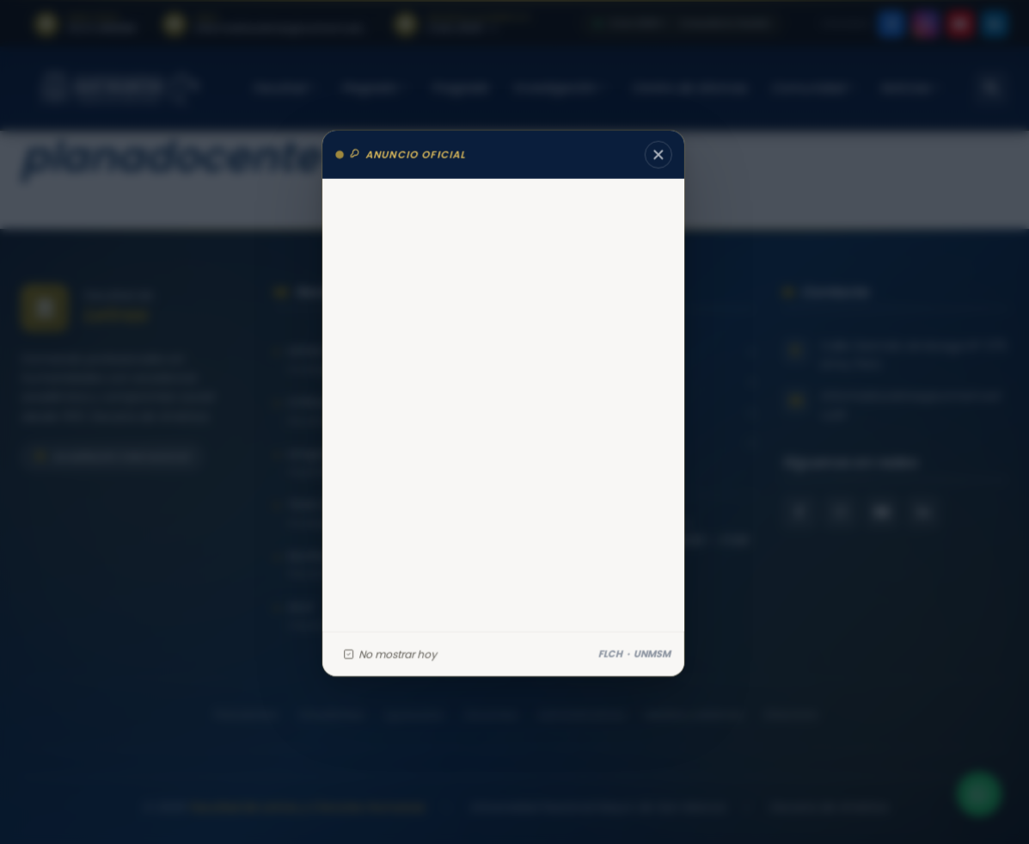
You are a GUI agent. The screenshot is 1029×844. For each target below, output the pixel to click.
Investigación (560, 87)
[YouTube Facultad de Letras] (882, 512)
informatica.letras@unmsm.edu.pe (909, 404)
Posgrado (460, 87)
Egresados (414, 714)
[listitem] (85, 24)
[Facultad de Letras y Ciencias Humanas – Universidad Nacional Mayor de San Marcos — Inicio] (120, 88)
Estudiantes (331, 714)
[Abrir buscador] (991, 88)
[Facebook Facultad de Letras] (799, 512)
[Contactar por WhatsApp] (977, 792)
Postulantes (245, 714)
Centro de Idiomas (689, 87)
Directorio (790, 714)
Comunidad (813, 87)
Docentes (490, 714)
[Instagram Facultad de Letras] (841, 512)
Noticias (910, 87)
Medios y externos (694, 714)
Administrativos (580, 714)
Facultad (284, 87)
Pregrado (374, 87)
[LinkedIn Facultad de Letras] (923, 512)
